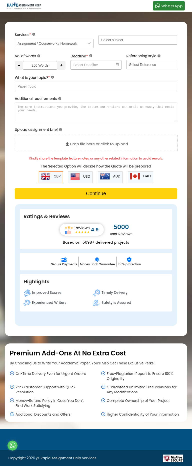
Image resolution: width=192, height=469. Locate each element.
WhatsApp (169, 5)
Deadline (81, 56)
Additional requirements (38, 98)
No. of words (27, 55)
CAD (140, 179)
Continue (96, 196)
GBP (50, 179)
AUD (110, 179)
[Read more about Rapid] (132, 461)
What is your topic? (34, 77)
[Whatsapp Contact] (12, 445)
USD (80, 179)
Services (25, 34)
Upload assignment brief (38, 132)
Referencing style (143, 55)
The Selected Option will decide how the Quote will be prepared (96, 169)
